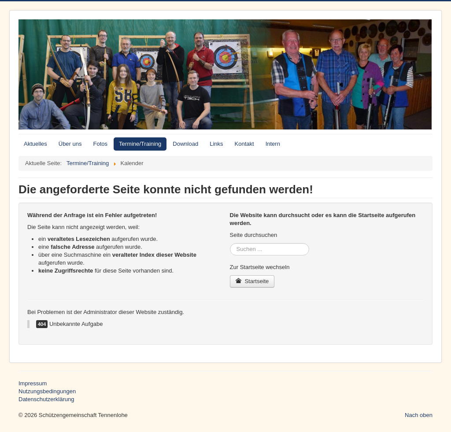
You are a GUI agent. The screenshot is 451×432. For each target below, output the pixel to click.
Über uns (70, 143)
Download (185, 143)
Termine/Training (140, 143)
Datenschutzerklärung (46, 399)
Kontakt (244, 143)
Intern (273, 143)
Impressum (32, 383)
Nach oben (419, 415)
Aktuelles (35, 143)
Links (216, 143)
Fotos (100, 143)
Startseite (252, 281)
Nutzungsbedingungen (47, 391)
